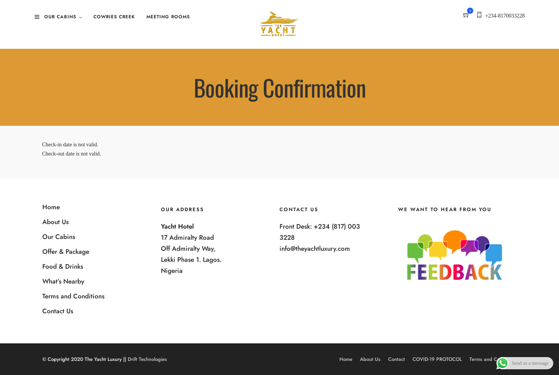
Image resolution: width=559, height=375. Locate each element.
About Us (55, 221)
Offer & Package (65, 251)
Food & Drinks (62, 266)
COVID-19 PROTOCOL (437, 359)
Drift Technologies (147, 359)
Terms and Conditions (73, 296)
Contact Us (57, 311)
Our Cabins (60, 16)
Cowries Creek (114, 16)
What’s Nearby (63, 281)
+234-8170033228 (505, 16)
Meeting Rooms (168, 16)
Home (51, 207)
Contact (396, 359)
